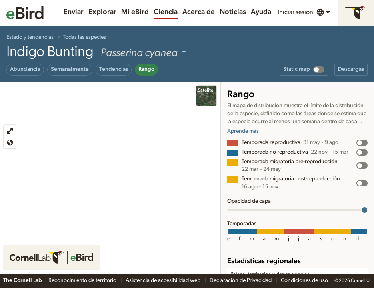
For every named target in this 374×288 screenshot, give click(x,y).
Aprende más (243, 131)
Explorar (102, 12)
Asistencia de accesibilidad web (164, 280)
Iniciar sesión (295, 12)
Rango (146, 69)
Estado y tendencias (30, 37)
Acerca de (198, 12)
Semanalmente (70, 69)
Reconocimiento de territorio (83, 280)
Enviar (74, 12)
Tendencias (113, 69)
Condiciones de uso (304, 280)
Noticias (233, 12)
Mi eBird (135, 12)
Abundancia (25, 69)
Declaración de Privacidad (241, 280)
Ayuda (261, 12)
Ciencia (166, 12)
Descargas (351, 69)
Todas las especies (84, 37)
